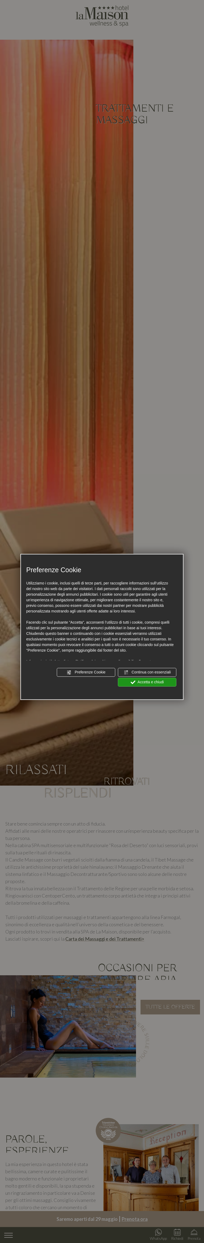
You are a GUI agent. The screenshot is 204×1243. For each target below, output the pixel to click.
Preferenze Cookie (86, 672)
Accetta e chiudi (147, 682)
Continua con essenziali (147, 672)
